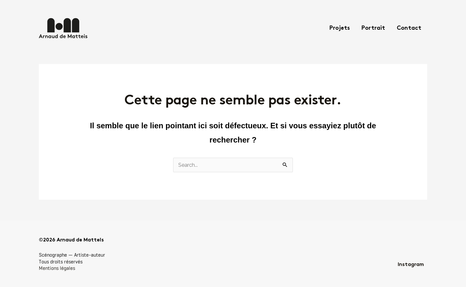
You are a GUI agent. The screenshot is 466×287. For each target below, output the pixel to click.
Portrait (373, 28)
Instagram (411, 264)
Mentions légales (57, 268)
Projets (339, 28)
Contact (409, 28)
